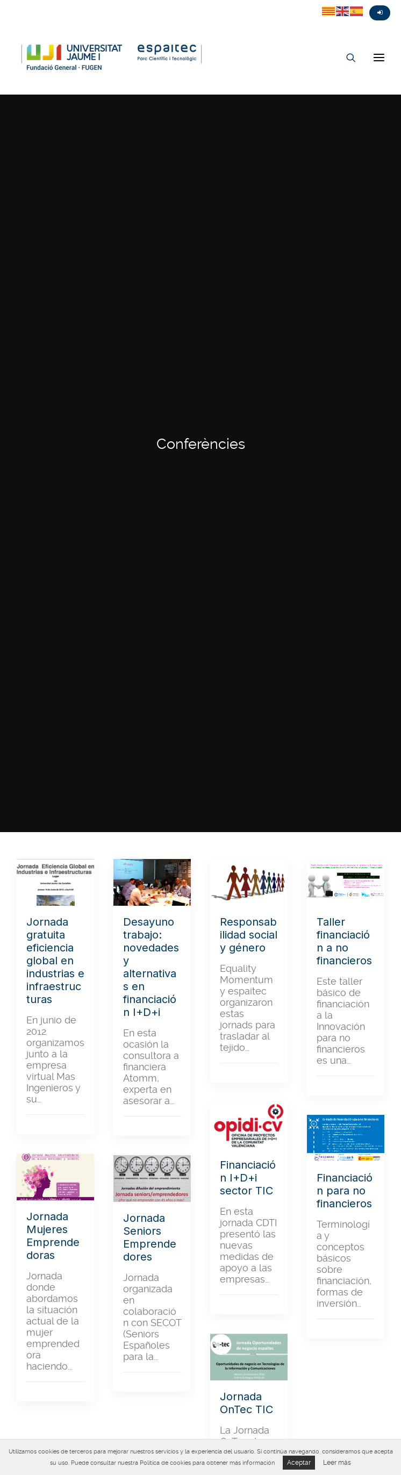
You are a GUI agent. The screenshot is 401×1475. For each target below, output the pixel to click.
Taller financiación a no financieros (344, 375)
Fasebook (29, 4)
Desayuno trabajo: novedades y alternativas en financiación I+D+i (151, 401)
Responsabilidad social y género (248, 368)
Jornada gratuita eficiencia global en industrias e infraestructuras (55, 394)
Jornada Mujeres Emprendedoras (53, 670)
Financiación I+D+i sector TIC (248, 611)
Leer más (337, 1462)
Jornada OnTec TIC (246, 837)
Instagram (48, 4)
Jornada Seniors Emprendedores (149, 671)
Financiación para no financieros (345, 624)
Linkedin (67, 4)
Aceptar (299, 1462)
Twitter (9, 4)
